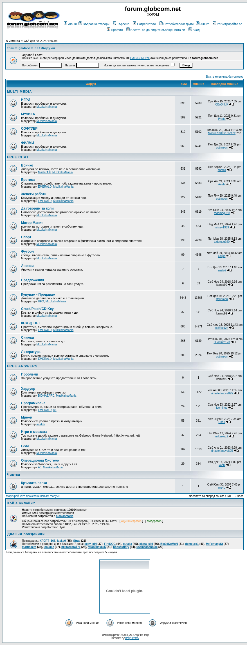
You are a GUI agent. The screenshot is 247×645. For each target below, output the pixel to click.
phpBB (116, 635)
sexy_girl (90, 543)
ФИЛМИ (27, 143)
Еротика (28, 180)
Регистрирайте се (227, 24)
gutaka (127, 543)
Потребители (144, 24)
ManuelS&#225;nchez (221, 133)
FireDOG (110, 543)
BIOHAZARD (46, 395)
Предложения (32, 280)
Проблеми (29, 374)
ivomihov (221, 407)
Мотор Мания (32, 223)
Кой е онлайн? (21, 503)
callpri (221, 256)
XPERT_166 (47, 540)
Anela (222, 184)
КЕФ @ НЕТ (30, 323)
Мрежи (26, 417)
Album (70, 24)
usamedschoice (147, 547)
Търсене (121, 24)
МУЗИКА (28, 114)
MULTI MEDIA (19, 92)
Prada (222, 118)
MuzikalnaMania (46, 106)
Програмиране (33, 403)
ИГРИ (25, 100)
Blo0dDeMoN (169, 543)
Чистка (13, 475)
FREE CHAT (18, 157)
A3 (54, 410)
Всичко (27, 165)
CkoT (221, 422)
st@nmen (222, 299)
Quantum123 (222, 342)
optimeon (222, 147)
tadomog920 (222, 213)
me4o (221, 487)
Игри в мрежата (34, 432)
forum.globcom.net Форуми (31, 48)
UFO (41, 301)
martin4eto (29, 547)
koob (222, 465)
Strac (76, 540)
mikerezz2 (221, 436)
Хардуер (28, 389)
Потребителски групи (176, 24)
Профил (115, 30)
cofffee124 (221, 327)
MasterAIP (44, 172)
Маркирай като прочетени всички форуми (33, 496)
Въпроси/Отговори (93, 24)
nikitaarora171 (70, 547)
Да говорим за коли (37, 208)
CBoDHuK (221, 104)
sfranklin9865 (97, 547)
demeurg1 (192, 543)
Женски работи (33, 194)
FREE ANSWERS (22, 366)
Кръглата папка (34, 483)
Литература (31, 352)
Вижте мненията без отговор (225, 76)
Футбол (27, 251)
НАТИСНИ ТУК (140, 58)
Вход (194, 30)
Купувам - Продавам (38, 294)
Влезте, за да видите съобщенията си (155, 30)
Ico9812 (49, 547)
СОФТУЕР (29, 129)
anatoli (222, 170)
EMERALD (44, 186)
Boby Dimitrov (132, 638)
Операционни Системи (40, 460)
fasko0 (61, 540)
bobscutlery (121, 547)
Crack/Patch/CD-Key (37, 309)
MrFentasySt (214, 543)
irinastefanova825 (222, 393)
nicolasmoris (64, 516)
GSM (25, 446)
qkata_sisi (146, 543)
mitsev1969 (222, 227)
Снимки (27, 338)
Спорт (26, 237)
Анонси (27, 266)
